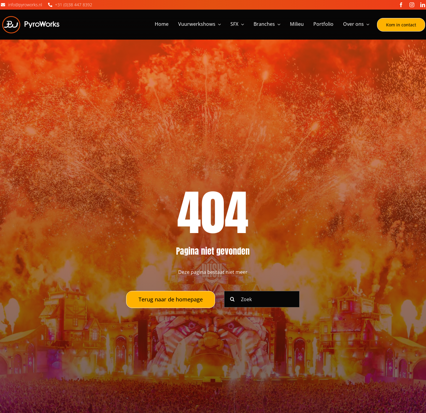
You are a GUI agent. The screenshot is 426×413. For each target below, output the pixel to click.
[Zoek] (262, 299)
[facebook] (401, 4)
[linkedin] (422, 4)
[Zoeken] (232, 299)
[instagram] (411, 4)
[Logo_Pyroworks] (31, 17)
